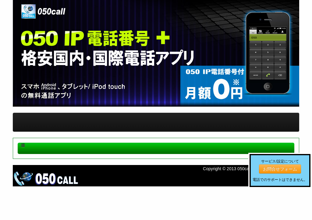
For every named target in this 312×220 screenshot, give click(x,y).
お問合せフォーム (280, 169)
